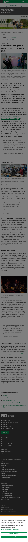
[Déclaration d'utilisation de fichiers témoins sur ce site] (14, 529)
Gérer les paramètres (14, 533)
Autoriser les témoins (14, 536)
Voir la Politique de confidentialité (9, 529)
